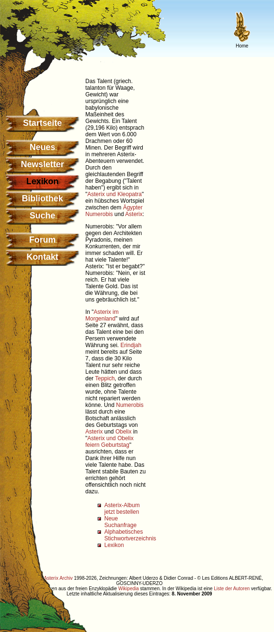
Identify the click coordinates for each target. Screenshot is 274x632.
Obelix (123, 431)
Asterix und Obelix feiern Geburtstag (109, 441)
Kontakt (42, 257)
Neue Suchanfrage (120, 521)
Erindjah (130, 345)
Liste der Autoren (232, 588)
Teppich (104, 378)
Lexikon (114, 545)
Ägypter (132, 207)
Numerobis (99, 214)
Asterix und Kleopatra (114, 194)
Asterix (134, 214)
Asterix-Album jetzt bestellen (122, 508)
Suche (42, 215)
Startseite (42, 123)
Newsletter (42, 164)
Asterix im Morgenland (102, 315)
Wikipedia (128, 588)
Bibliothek (42, 198)
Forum (42, 240)
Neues (42, 147)
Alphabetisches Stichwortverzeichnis (130, 535)
